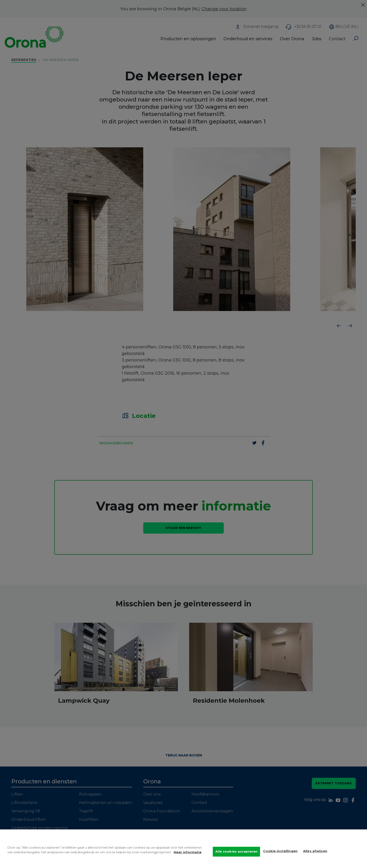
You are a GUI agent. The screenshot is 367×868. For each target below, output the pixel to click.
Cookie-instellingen (280, 852)
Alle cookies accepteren (236, 852)
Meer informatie (188, 853)
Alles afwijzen (315, 852)
